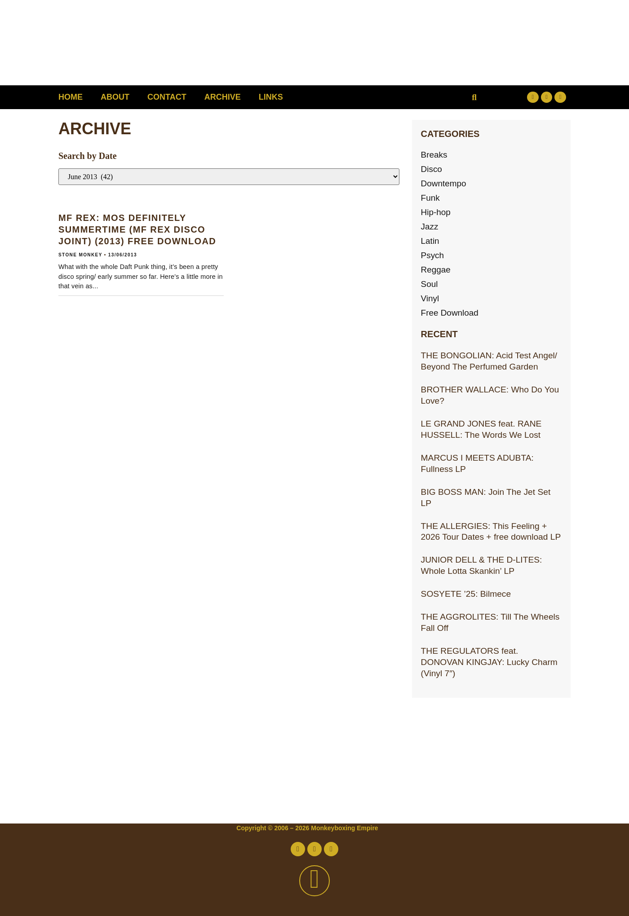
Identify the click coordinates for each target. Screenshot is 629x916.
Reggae (436, 269)
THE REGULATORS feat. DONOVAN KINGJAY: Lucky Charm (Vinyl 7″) (489, 662)
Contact (166, 96)
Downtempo (444, 183)
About (115, 96)
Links (271, 96)
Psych (432, 255)
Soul (429, 284)
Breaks (434, 154)
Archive (222, 96)
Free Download (450, 312)
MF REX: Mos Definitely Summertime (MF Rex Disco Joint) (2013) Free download (137, 229)
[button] (474, 97)
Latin (430, 241)
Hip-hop (436, 212)
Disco (432, 169)
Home (70, 96)
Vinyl (430, 298)
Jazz (430, 226)
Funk (430, 198)
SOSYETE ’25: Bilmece (466, 594)
